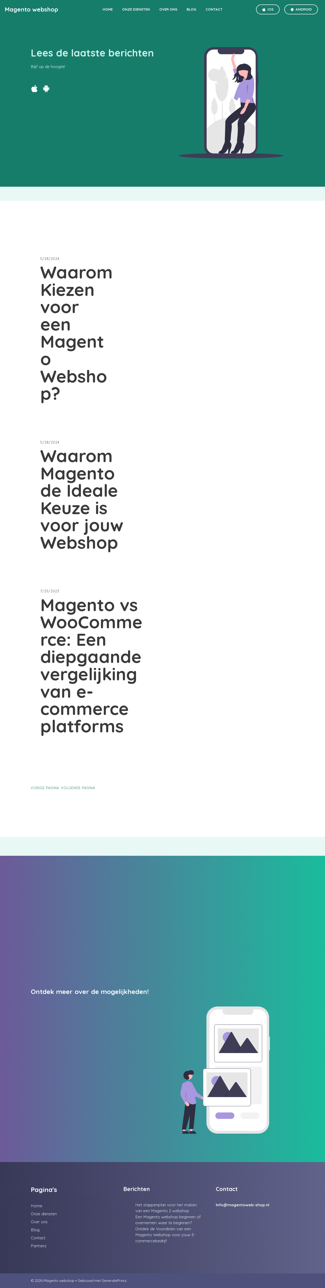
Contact (214, 9)
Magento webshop (31, 9)
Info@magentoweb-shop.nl (242, 1204)
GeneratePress (114, 1280)
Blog (191, 9)
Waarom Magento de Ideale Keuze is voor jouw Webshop (81, 499)
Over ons (168, 9)
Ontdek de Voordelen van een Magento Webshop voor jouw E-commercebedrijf (165, 1234)
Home (108, 9)
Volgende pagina (78, 788)
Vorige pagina (45, 788)
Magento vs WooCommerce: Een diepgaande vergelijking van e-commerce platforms (91, 665)
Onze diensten (136, 9)
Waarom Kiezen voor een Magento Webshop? (76, 332)
